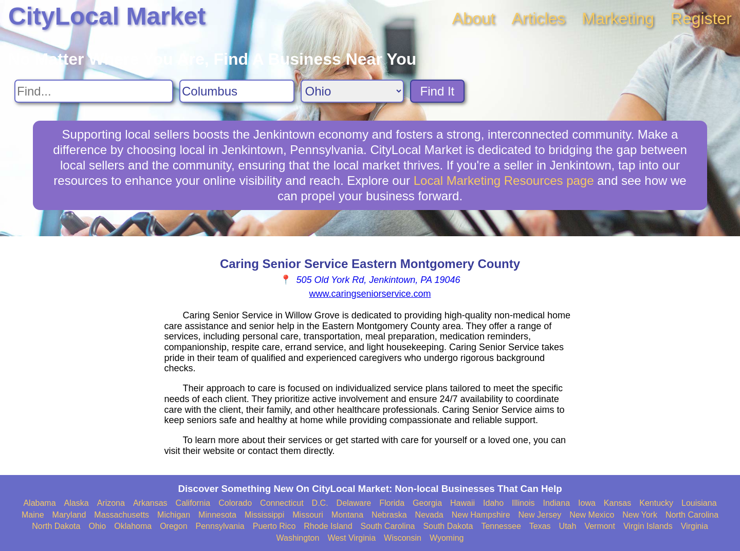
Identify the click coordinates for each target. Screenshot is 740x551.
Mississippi (264, 514)
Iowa (587, 503)
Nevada (429, 514)
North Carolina (691, 514)
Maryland (69, 514)
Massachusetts (121, 514)
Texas (540, 526)
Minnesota (217, 514)
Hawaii (462, 503)
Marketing (618, 18)
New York (639, 514)
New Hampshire (481, 514)
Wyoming (447, 538)
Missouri (307, 514)
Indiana (556, 503)
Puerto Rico (274, 526)
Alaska (76, 503)
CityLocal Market (107, 16)
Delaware (354, 503)
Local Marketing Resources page (504, 180)
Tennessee (501, 526)
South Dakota (448, 526)
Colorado (235, 503)
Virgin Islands (648, 526)
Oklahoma (133, 526)
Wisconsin (402, 538)
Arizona (111, 503)
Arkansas (150, 503)
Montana (347, 514)
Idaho (493, 503)
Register (701, 18)
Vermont (599, 526)
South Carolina (388, 526)
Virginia (694, 526)
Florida (391, 503)
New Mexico (591, 514)
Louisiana (699, 503)
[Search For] (93, 91)
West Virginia (351, 538)
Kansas (617, 503)
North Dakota (56, 526)
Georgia (427, 503)
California (193, 503)
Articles (538, 18)
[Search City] (236, 91)
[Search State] (352, 91)
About (473, 18)
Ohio (97, 526)
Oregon (173, 526)
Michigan (173, 514)
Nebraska (389, 514)
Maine (33, 514)
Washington (297, 538)
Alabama (39, 503)
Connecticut (282, 503)
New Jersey (540, 514)
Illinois (523, 503)
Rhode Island (328, 526)
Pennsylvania (220, 526)
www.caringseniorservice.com (370, 294)
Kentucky (656, 503)
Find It (437, 91)
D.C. (320, 503)
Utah (568, 526)
